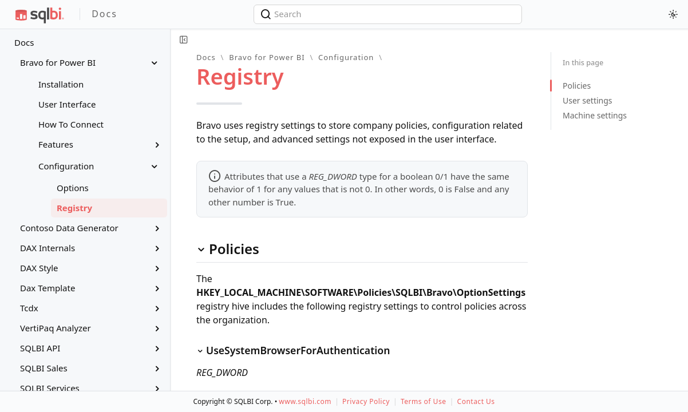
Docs (24, 42)
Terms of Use (423, 401)
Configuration (346, 57)
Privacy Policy (366, 401)
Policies (577, 85)
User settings (587, 100)
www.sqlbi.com (305, 401)
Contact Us (476, 401)
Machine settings (595, 115)
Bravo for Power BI (267, 57)
